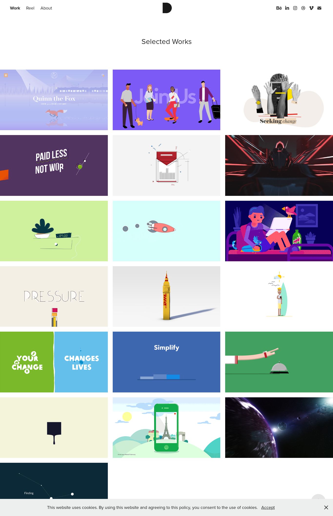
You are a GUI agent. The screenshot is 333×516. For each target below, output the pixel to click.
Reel (30, 8)
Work (15, 8)
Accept (268, 507)
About (46, 8)
